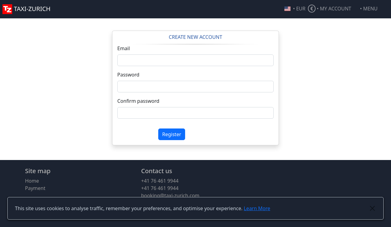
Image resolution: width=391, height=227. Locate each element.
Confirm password (138, 101)
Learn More (257, 208)
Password (128, 74)
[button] (374, 9)
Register (171, 134)
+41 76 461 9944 (159, 180)
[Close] (372, 208)
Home (32, 180)
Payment (35, 188)
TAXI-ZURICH (26, 9)
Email (123, 48)
